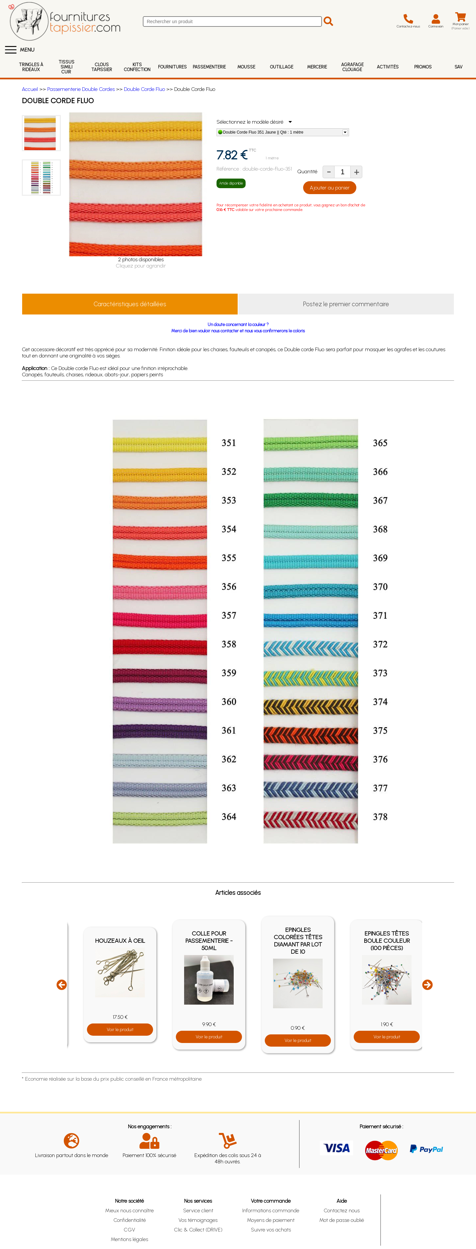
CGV (129, 1230)
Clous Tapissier (101, 67)
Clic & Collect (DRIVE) (198, 1230)
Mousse (246, 66)
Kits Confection (137, 67)
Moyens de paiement (271, 1220)
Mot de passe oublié (341, 1220)
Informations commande (270, 1210)
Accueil (30, 89)
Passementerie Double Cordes (81, 89)
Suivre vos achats (271, 1230)
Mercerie (317, 66)
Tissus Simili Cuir (66, 67)
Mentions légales (129, 1239)
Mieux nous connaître (129, 1210)
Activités (388, 66)
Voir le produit (120, 1029)
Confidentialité (129, 1220)
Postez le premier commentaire (346, 304)
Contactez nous (342, 1210)
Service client (198, 1210)
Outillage (281, 66)
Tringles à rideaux (31, 67)
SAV (458, 66)
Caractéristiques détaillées (130, 304)
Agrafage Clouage (352, 67)
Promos (423, 66)
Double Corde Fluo (144, 89)
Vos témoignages (198, 1220)
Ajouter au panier (330, 188)
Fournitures (172, 66)
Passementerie (209, 66)
